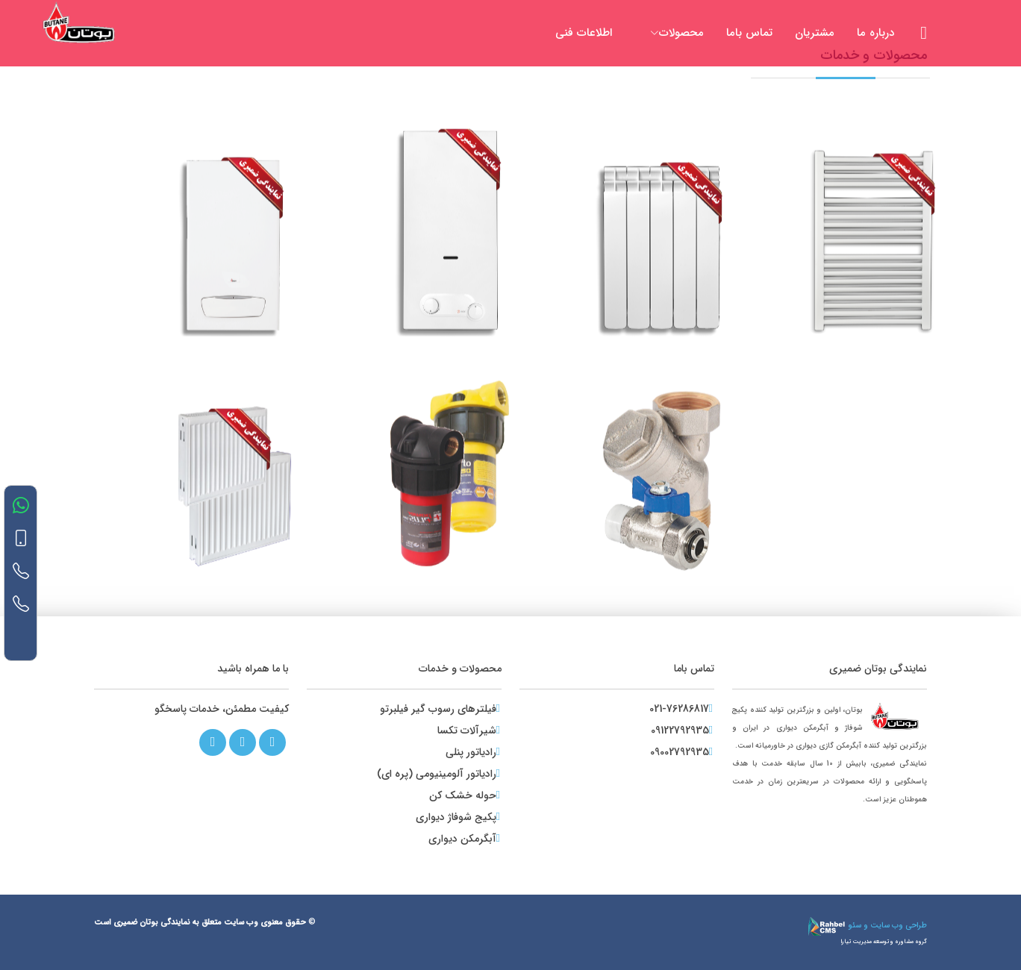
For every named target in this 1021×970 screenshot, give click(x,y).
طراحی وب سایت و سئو (867, 925)
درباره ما (875, 33)
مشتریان (814, 33)
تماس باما (749, 33)
